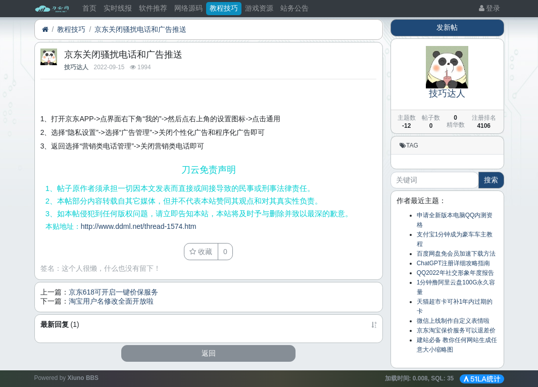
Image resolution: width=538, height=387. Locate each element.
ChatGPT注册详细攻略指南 (454, 263)
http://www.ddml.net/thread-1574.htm (139, 226)
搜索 (491, 180)
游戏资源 (259, 8)
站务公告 (294, 8)
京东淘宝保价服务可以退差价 (456, 330)
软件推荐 (153, 8)
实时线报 (118, 8)
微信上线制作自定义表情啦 (453, 320)
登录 (490, 8)
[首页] (45, 29)
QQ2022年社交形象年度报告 (455, 272)
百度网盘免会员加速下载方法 (456, 253)
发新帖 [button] (447, 27)
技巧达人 (76, 67)
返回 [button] (209, 353)
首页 (89, 8)
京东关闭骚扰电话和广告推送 (140, 29)
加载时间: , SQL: (420, 378)
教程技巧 (224, 8)
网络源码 (188, 8)
